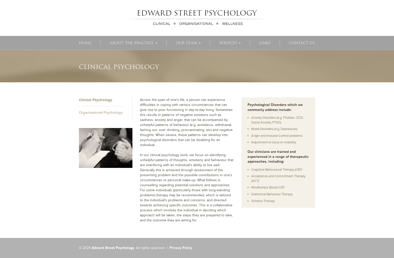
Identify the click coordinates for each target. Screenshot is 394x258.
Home (85, 42)
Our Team (188, 42)
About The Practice (133, 42)
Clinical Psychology (95, 100)
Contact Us (302, 42)
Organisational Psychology (100, 112)
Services (230, 42)
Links (265, 42)
